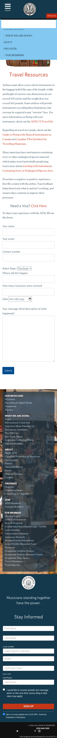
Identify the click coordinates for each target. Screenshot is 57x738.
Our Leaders (11, 460)
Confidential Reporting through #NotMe (26, 526)
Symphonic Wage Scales (17, 558)
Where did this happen (28, 276)
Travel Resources (14, 561)
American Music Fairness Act (20, 426)
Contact (9, 477)
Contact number (28, 254)
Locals (8, 470)
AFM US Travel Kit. (42, 121)
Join (7, 499)
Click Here (39, 206)
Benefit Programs (14, 523)
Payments (10, 547)
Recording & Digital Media (18, 402)
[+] (55, 736)
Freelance (10, 399)
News (8, 419)
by (36, 736)
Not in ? (7, 674)
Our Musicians (14, 395)
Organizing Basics (14, 490)
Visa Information (13, 443)
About (7, 42)
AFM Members (13, 503)
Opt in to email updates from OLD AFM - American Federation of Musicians (25, 715)
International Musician (17, 533)
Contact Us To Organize (17, 493)
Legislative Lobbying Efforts (19, 440)
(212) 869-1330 (42, 728)
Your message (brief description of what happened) (28, 334)
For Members (15, 55)
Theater (9, 409)
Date (17, 299)
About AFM (11, 453)
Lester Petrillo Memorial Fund (20, 543)
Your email (28, 241)
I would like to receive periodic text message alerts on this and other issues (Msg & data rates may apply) (25, 693)
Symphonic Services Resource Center (24, 554)
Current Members (14, 506)
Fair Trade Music (13, 436)
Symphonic (10, 406)
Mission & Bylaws (14, 466)
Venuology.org (12, 564)
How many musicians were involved (28, 288)
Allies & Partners (13, 473)
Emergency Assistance (16, 429)
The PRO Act (12, 433)
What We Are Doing (19, 35)
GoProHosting (12, 530)
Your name (28, 229)
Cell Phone (7, 678)
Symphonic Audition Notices (19, 550)
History (8, 463)
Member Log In (13, 516)
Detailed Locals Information (19, 540)
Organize (10, 48)
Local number (8, 647)
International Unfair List (17, 422)
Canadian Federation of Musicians (22, 456)
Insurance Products (15, 537)
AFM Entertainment (15, 519)
